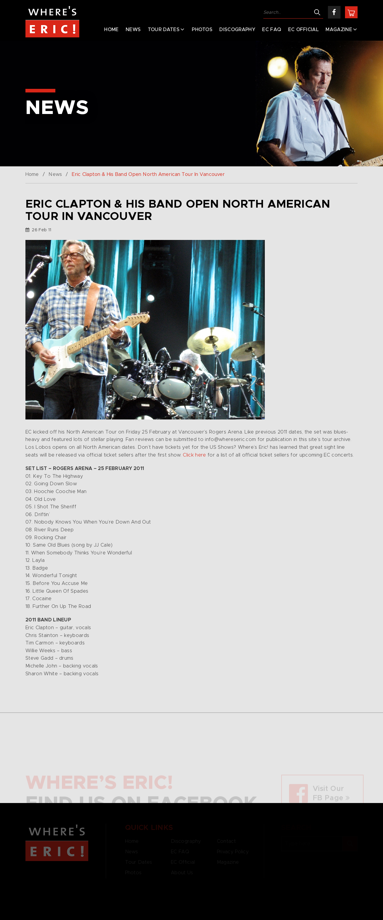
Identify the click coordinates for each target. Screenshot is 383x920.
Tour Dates (164, 29)
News (133, 29)
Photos (202, 29)
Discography (237, 29)
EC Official (303, 29)
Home (111, 29)
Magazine (339, 29)
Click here (194, 455)
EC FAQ (271, 29)
